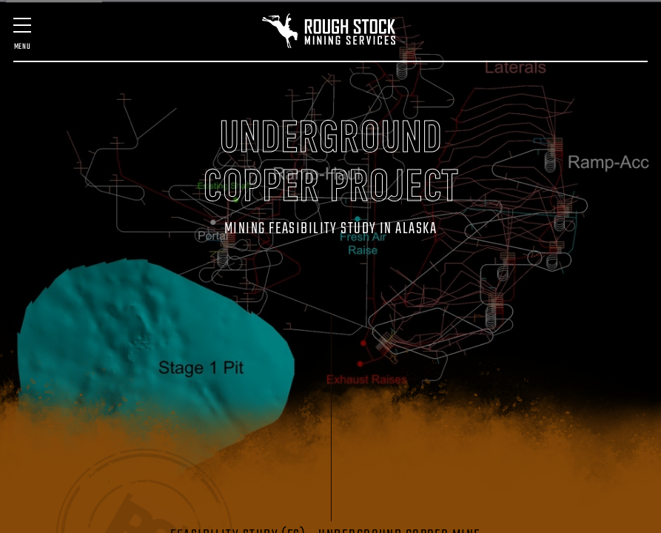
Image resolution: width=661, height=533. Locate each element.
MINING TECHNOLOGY (352, 111)
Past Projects (107, 157)
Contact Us (489, 157)
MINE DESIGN (119, 111)
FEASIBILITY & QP (170, 111)
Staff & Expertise (181, 157)
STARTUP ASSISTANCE (466, 111)
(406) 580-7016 (552, 165)
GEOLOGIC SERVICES (410, 111)
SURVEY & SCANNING (294, 111)
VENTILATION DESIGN (529, 111)
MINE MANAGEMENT (235, 111)
